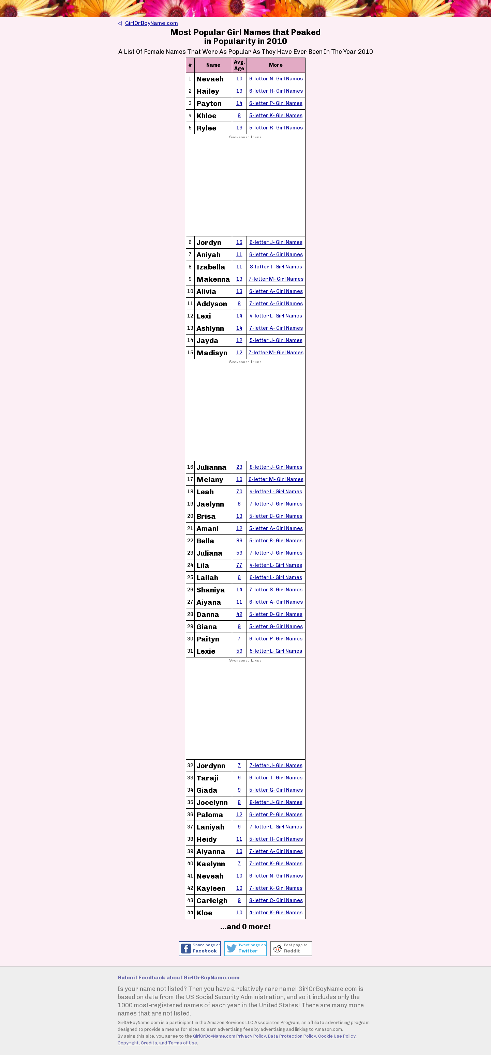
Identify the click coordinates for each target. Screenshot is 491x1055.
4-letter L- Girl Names (276, 316)
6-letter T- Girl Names (275, 778)
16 (239, 242)
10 (239, 79)
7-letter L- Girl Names (276, 827)
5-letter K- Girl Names (275, 115)
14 (239, 103)
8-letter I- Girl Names (276, 267)
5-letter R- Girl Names (276, 128)
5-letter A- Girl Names (276, 528)
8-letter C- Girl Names (276, 900)
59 (239, 553)
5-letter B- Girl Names (275, 516)
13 (239, 128)
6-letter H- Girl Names (276, 91)
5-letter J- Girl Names (276, 340)
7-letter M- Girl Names (276, 279)
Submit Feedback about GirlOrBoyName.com (179, 977)
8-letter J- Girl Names (276, 467)
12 (239, 340)
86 (239, 541)
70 (239, 491)
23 (239, 467)
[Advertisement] (246, 188)
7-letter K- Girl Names (275, 863)
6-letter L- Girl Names (276, 577)
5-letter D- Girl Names (275, 614)
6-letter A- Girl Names (276, 254)
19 (239, 91)
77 (239, 565)
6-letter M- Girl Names (276, 479)
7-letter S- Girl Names (275, 590)
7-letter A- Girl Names (276, 303)
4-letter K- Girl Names (275, 913)
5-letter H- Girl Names (276, 839)
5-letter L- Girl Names (276, 651)
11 (239, 254)
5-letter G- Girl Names (276, 626)
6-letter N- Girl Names (276, 79)
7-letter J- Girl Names (276, 504)
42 (239, 614)
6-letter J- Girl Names (276, 242)
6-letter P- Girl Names (275, 103)
